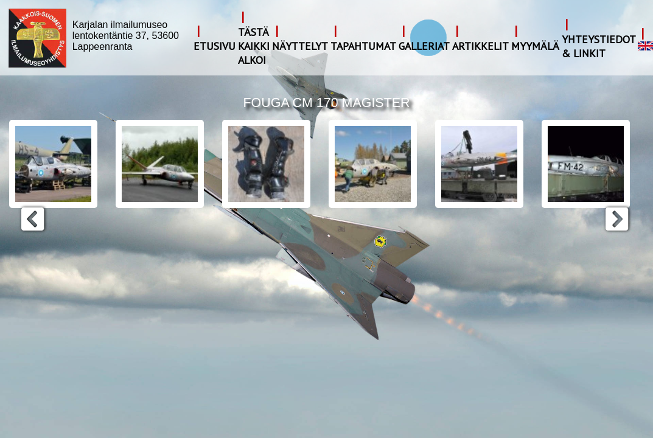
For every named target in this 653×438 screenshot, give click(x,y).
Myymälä (535, 46)
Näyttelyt (300, 46)
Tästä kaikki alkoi (254, 46)
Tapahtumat (363, 46)
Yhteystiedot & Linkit (598, 46)
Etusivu (215, 46)
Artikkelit (480, 46)
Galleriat (424, 46)
